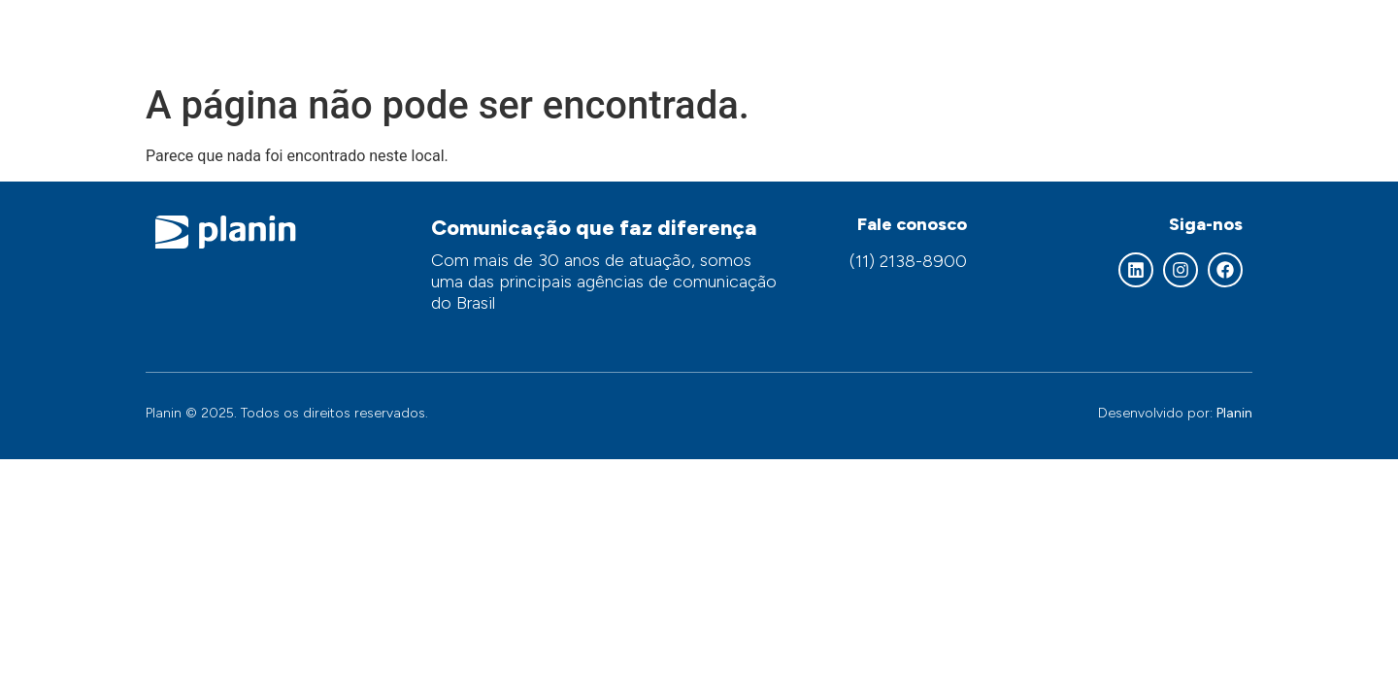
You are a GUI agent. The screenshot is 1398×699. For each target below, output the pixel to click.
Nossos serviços (803, 36)
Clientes (1102, 36)
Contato (1202, 36)
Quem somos (645, 36)
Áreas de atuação (967, 36)
